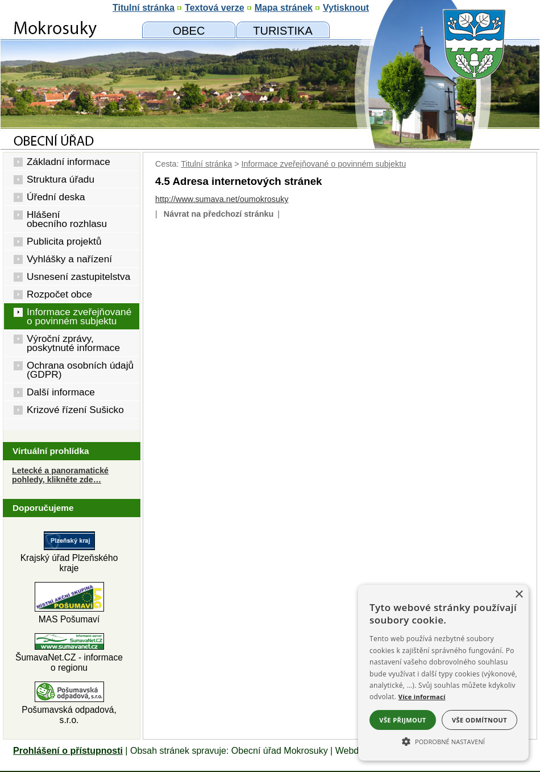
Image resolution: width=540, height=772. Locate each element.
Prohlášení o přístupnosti (68, 751)
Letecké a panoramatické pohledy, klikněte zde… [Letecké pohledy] (60, 475)
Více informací (422, 696)
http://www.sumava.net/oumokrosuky (221, 199)
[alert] (443, 673)
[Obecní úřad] (189, 30)
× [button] (518, 595)
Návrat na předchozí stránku (219, 213)
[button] (443, 741)
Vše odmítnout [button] (479, 720)
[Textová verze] (214, 8)
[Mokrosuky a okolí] (283, 30)
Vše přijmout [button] (402, 720)
